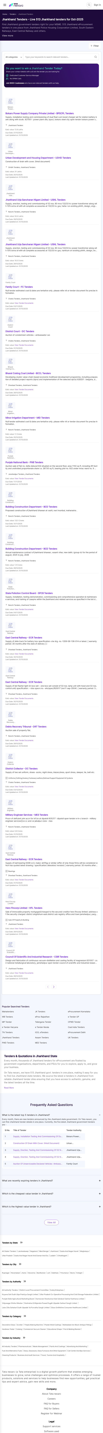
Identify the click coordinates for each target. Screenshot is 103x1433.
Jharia (23, 1273)
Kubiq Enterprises (56, 1290)
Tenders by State (10, 1243)
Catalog (19, 1329)
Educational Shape (54, 1329)
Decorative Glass (8, 1325)
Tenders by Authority (11, 1281)
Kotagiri (79, 1273)
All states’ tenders (9, 1251)
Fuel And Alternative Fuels (12, 1351)
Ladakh (53, 1256)
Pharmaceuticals (24, 1346)
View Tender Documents (24, 303)
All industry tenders (9, 1346)
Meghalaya (84, 1251)
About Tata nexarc (51, 1393)
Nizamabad (15, 1273)
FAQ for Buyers (51, 1403)
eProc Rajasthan (42, 1017)
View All (51, 1222)
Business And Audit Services (28, 1355)
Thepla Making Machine (33, 1325)
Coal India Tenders (76, 1027)
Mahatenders (8, 1011)
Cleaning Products (9, 1355)
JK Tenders (40, 1011)
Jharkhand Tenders (10, 1037)
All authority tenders (10, 1290)
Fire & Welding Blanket (71, 1329)
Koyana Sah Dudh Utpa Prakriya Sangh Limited (20, 1294)
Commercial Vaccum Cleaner (35, 1329)
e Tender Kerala (42, 1027)
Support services (51, 1426)
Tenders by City (9, 1264)
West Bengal (44, 1251)
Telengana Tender (43, 1022)
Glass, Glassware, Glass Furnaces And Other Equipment (45, 1351)
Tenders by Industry (11, 1338)
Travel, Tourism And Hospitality (53, 1355)
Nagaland (34, 1251)
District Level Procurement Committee (34, 1290)
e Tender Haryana (10, 1027)
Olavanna (31, 1273)
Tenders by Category (11, 1316)
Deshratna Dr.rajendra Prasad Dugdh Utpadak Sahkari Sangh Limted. (50, 1303)
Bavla (72, 1273)
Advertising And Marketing (77, 1346)
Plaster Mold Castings (52, 1325)
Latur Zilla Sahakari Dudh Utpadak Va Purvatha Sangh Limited (25, 1308)
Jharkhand (54, 1251)
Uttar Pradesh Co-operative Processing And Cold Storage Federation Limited (69, 1294)
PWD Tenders (8, 1043)
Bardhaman (41, 1273)
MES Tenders (41, 1043)
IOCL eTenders (41, 1032)
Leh (48, 1273)
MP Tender (7, 1022)
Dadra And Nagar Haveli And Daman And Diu (31, 1256)
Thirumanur (64, 1273)
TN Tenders (7, 1032)
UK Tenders (73, 1037)
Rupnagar (5, 1273)
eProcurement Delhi (76, 1032)
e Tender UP (73, 1017)
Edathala (55, 1273)
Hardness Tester (8, 1329)
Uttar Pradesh (7, 1256)
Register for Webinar (51, 1413)
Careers (51, 1398)
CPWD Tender (74, 1022)
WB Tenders (7, 1017)
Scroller (20, 1325)
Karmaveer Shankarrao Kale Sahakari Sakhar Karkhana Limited (60, 1299)
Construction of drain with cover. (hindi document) (36, 1143)
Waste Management (40, 1346)
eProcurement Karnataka (79, 1011)
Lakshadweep (23, 1251)
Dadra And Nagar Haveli (69, 1251)
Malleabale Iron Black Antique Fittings (77, 1325)
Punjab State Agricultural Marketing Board (18, 1299)
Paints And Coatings (57, 1346)
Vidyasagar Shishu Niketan (12, 1303)
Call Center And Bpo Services (78, 1351)
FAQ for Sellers (51, 1408)
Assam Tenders (42, 1037)
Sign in (97, 4)
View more (7, 35)
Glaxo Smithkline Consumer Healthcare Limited (69, 1308)
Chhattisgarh (62, 1256)
